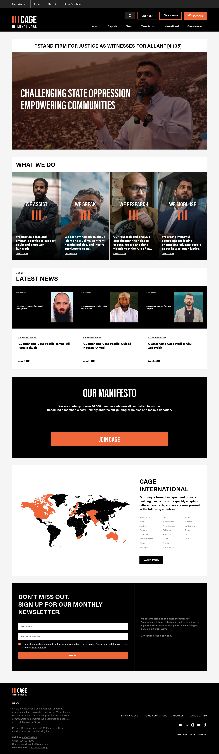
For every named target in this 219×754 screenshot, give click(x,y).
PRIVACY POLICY (129, 715)
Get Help (147, 15)
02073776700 (27, 740)
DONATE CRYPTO (198, 715)
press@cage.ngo (39, 747)
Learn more (151, 559)
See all (19, 272)
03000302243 (29, 737)
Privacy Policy (38, 647)
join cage (109, 439)
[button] (95, 27)
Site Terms (101, 644)
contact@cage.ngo (38, 744)
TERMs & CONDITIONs (155, 715)
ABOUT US (178, 715)
